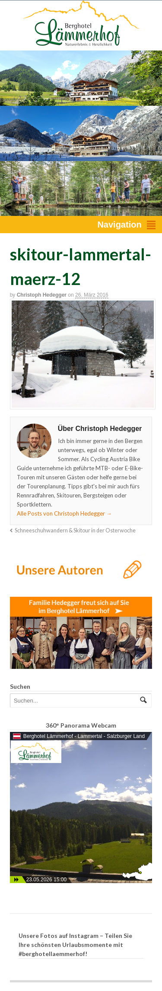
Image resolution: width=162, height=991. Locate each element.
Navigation (119, 224)
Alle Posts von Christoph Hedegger (64, 513)
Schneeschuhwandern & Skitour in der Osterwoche (75, 530)
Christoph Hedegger (42, 295)
